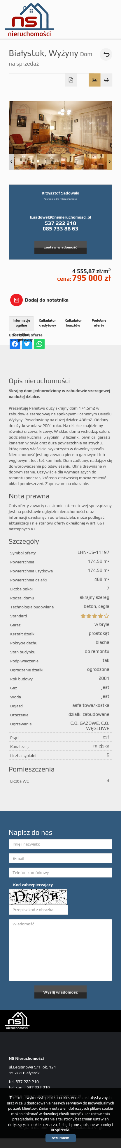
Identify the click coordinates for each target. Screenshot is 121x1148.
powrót (106, 54)
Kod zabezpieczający (33, 884)
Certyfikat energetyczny (21, 337)
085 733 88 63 (60, 228)
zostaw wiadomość (60, 247)
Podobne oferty (99, 322)
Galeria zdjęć (95, 80)
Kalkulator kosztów (73, 322)
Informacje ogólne (21, 322)
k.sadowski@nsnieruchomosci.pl (60, 217)
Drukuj (107, 80)
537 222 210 (60, 223)
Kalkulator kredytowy (47, 322)
